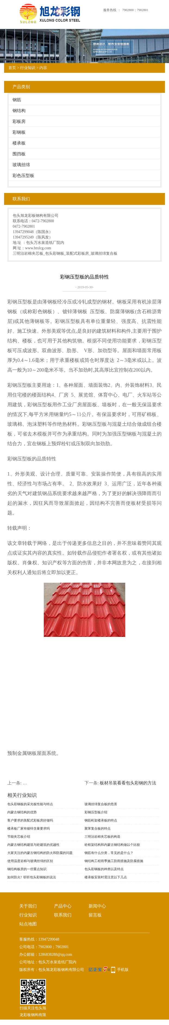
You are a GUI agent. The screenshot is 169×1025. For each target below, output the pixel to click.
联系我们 (62, 915)
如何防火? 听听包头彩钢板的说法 (31, 877)
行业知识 (27, 68)
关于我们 (28, 906)
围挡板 (19, 154)
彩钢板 (19, 132)
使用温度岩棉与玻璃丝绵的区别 (30, 861)
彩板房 (19, 121)
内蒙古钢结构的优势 (22, 812)
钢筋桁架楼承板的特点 (100, 820)
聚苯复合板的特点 (97, 828)
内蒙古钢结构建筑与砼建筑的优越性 (33, 845)
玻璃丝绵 (21, 164)
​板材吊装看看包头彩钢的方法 (128, 783)
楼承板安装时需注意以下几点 (105, 877)
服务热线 (109, 10)
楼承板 (19, 143)
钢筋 (16, 99)
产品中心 (62, 906)
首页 (12, 68)
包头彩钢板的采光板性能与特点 (30, 804)
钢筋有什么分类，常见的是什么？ (108, 853)
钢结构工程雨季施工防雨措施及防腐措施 (113, 861)
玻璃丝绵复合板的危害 (100, 804)
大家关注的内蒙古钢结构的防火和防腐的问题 (40, 853)
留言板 (95, 915)
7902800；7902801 (135, 10)
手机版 (123, 970)
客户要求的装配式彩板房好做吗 (30, 820)
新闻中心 (97, 906)
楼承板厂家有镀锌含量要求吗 (28, 828)
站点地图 (28, 924)
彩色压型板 (23, 175)
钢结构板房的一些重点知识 (26, 869)
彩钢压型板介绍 (95, 812)
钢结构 (19, 110)
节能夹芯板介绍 (18, 837)
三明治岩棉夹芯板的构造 (102, 837)
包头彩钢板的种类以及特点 (104, 869)
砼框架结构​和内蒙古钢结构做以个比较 (112, 845)
